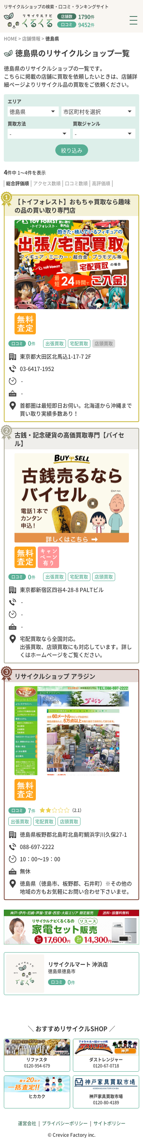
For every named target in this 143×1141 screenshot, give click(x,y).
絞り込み (71, 150)
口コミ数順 (76, 183)
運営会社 (27, 1123)
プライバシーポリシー (65, 1123)
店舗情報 (31, 38)
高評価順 (101, 183)
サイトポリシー (109, 1123)
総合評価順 (17, 183)
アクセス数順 (47, 183)
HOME (10, 38)
